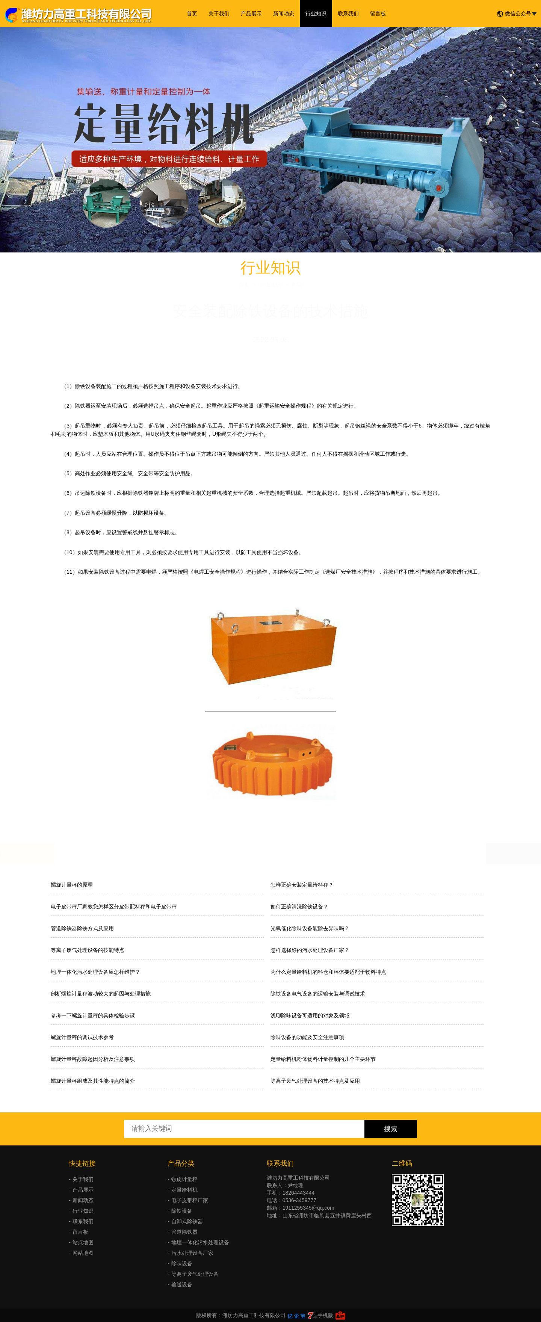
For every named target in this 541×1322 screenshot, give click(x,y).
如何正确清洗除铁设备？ (299, 906)
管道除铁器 (184, 1232)
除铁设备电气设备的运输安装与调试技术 (317, 994)
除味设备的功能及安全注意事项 (307, 1037)
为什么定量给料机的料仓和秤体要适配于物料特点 (328, 972)
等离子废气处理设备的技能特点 (87, 950)
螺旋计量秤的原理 (72, 885)
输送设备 (181, 1284)
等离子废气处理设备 (195, 1274)
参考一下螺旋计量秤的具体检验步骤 (93, 1015)
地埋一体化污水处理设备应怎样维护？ (95, 972)
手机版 (325, 1315)
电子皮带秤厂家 (189, 1200)
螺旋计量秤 (184, 1179)
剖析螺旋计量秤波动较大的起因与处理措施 (101, 994)
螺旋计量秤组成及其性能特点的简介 (93, 1081)
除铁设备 (181, 1211)
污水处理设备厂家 (192, 1253)
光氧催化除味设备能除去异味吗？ (309, 928)
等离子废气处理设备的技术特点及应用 (315, 1081)
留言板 (378, 14)
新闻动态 (283, 14)
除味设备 (181, 1263)
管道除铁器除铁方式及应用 (82, 928)
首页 (192, 14)
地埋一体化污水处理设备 (200, 1242)
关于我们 (219, 14)
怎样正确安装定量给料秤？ (302, 885)
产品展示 (251, 14)
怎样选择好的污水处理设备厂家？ (309, 950)
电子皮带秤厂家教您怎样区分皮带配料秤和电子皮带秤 (114, 906)
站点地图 (83, 1242)
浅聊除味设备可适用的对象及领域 (309, 1015)
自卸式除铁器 (187, 1221)
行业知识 (315, 14)
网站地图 (83, 1253)
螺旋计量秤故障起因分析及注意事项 (93, 1059)
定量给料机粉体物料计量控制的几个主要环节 (323, 1059)
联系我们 (348, 14)
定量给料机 (184, 1190)
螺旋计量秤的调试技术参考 (82, 1037)
